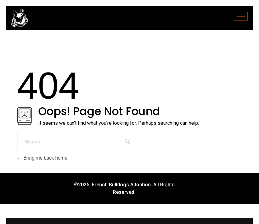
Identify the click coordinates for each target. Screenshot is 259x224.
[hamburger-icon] (241, 16)
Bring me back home (42, 158)
